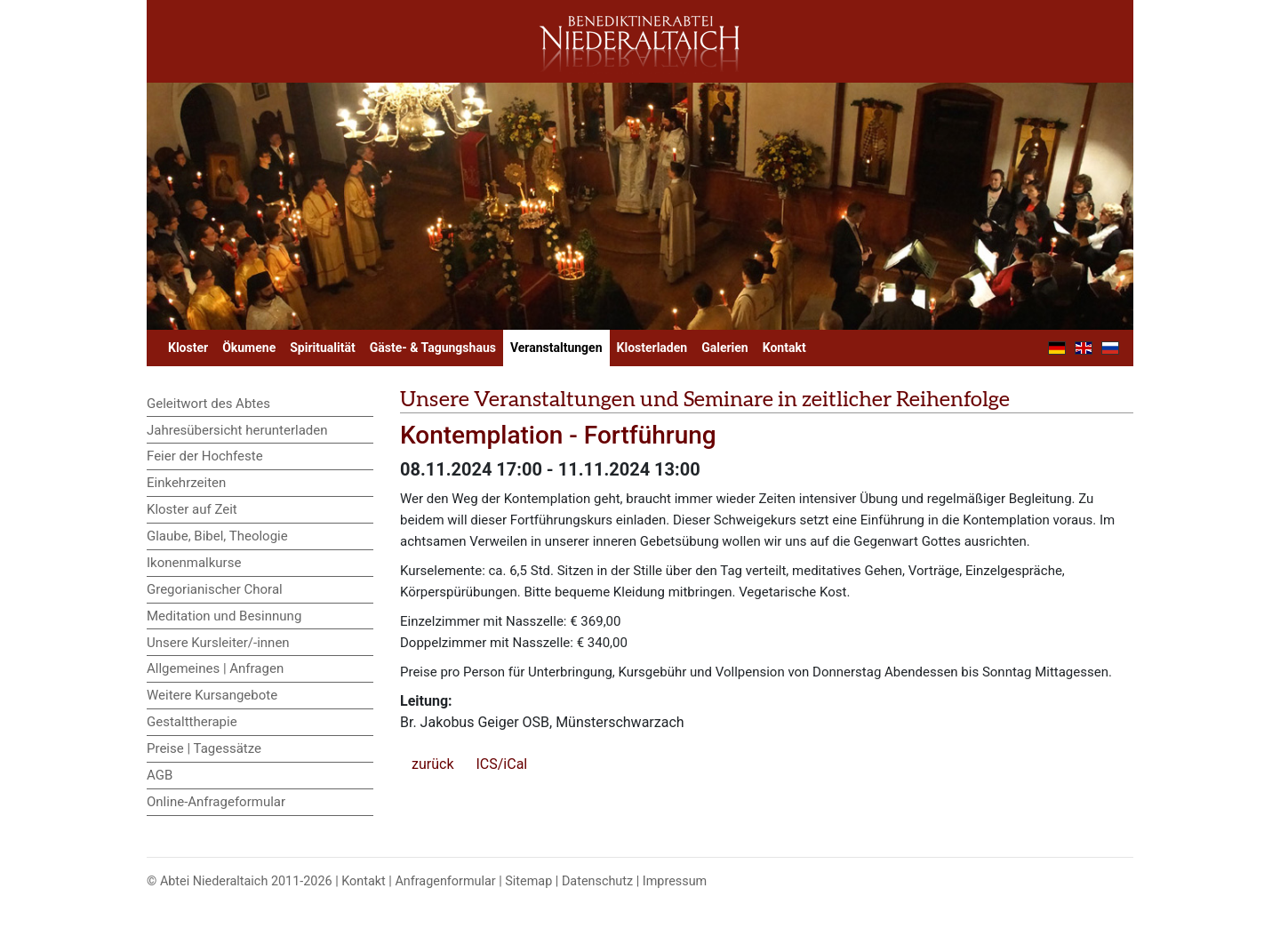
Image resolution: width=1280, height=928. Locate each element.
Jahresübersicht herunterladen (237, 430)
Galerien (724, 347)
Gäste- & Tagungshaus (433, 347)
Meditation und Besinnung (224, 616)
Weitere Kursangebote (212, 695)
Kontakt (784, 347)
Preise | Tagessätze (204, 748)
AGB (159, 775)
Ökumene (249, 347)
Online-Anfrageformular (216, 802)
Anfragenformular (445, 881)
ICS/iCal (501, 764)
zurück (432, 764)
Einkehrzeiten (186, 483)
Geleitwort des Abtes (208, 404)
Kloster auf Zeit (192, 509)
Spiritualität (322, 347)
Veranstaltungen (556, 347)
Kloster (188, 347)
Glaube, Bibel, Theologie (217, 536)
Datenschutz (597, 881)
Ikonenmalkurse (194, 563)
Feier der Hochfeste (205, 456)
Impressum (675, 881)
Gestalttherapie (192, 722)
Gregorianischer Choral (215, 589)
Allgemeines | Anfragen (215, 668)
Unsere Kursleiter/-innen (218, 643)
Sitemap (528, 881)
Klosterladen (652, 347)
